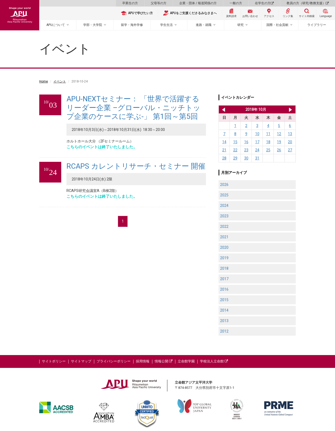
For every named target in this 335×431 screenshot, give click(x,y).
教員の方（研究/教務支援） (308, 3)
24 (257, 150)
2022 (224, 226)
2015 (224, 300)
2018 (224, 268)
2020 (224, 247)
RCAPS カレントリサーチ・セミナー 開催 (135, 166)
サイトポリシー (54, 361)
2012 (224, 331)
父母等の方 (158, 3)
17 (257, 142)
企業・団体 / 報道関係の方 (198, 3)
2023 (224, 216)
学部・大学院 (92, 25)
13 (290, 134)
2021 (224, 237)
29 (235, 158)
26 (279, 150)
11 (268, 134)
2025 (224, 195)
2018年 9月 (222, 109)
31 (257, 158)
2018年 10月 (255, 109)
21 (224, 150)
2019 (224, 258)
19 (279, 142)
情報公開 (163, 361)
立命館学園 (186, 361)
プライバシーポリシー (114, 361)
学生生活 (166, 25)
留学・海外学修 (132, 25)
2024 (224, 205)
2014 (224, 310)
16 (246, 142)
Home (43, 81)
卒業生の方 (130, 3)
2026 (224, 185)
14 (224, 142)
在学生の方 (264, 3)
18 (268, 142)
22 (235, 150)
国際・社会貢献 (277, 25)
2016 (224, 289)
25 (268, 150)
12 (279, 134)
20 (290, 142)
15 (235, 142)
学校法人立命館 (214, 361)
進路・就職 (203, 25)
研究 (240, 25)
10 (257, 134)
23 (246, 150)
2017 (224, 279)
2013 (224, 321)
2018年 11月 (290, 109)
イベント (59, 81)
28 (224, 158)
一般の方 (236, 3)
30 (246, 158)
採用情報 (142, 361)
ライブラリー (316, 25)
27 (290, 150)
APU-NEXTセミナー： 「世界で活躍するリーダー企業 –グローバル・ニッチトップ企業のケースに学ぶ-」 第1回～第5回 (133, 108)
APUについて (55, 25)
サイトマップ (81, 361)
